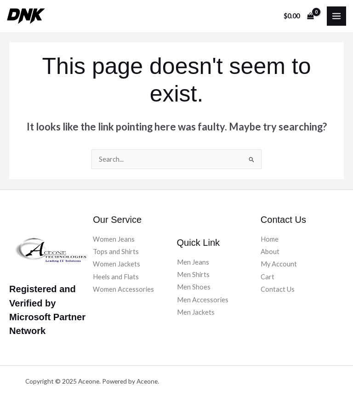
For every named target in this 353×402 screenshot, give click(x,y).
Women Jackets (116, 264)
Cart (267, 277)
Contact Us (278, 289)
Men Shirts (193, 274)
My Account (279, 264)
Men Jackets (196, 312)
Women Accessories (123, 289)
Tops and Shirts (116, 251)
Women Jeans (114, 239)
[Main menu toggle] (336, 16)
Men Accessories (202, 300)
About (270, 251)
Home (270, 239)
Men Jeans (193, 262)
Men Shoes (194, 287)
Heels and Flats (116, 277)
